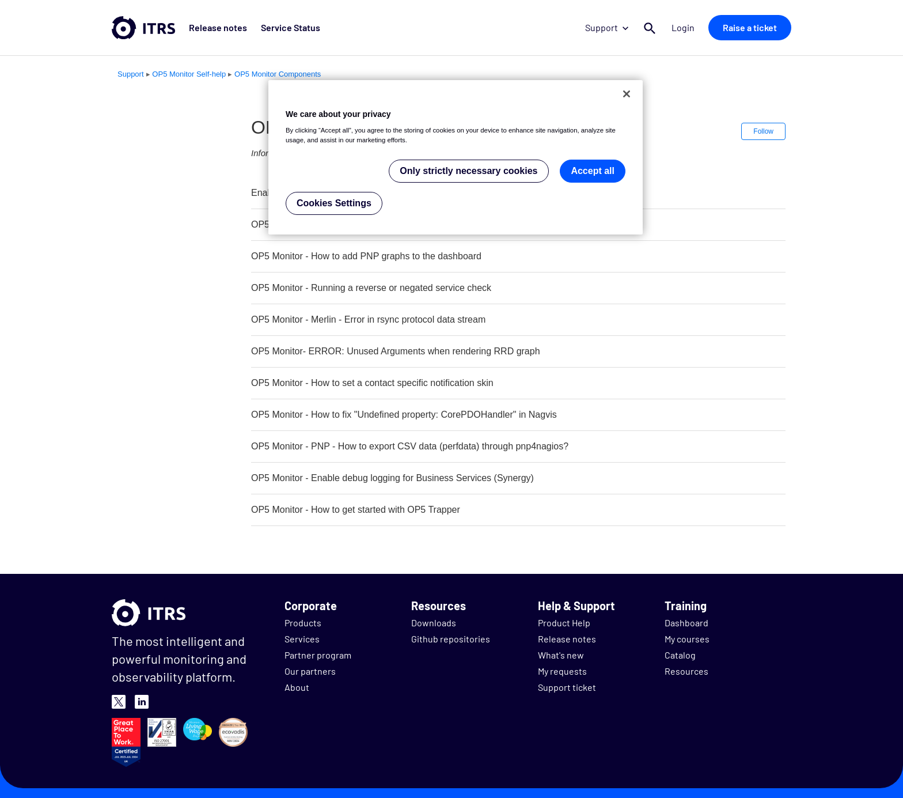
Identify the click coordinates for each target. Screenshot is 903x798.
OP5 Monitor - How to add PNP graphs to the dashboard (366, 256)
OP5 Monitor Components (277, 74)
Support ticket (567, 687)
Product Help (564, 622)
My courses (687, 638)
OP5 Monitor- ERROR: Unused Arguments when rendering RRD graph (395, 351)
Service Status (290, 27)
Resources (686, 670)
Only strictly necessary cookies (468, 171)
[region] (455, 157)
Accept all (592, 171)
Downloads (433, 622)
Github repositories (450, 638)
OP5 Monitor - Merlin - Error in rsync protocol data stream (368, 319)
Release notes (218, 27)
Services (302, 638)
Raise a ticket (750, 27)
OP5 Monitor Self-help (189, 74)
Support (606, 27)
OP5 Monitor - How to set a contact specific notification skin (372, 383)
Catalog (680, 654)
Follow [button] (763, 131)
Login (683, 27)
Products (302, 622)
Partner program (317, 654)
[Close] (626, 94)
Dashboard (686, 622)
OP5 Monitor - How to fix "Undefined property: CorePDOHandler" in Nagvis (404, 414)
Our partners (310, 670)
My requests (562, 670)
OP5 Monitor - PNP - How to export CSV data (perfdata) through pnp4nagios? (409, 446)
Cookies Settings (334, 203)
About (296, 687)
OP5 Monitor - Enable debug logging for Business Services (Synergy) (392, 478)
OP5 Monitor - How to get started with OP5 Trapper (355, 510)
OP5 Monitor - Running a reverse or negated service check (371, 288)
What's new (561, 654)
